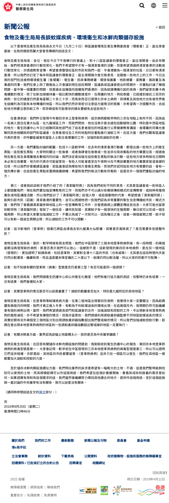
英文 (42, 392)
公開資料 (90, 456)
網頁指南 (36, 487)
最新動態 (67, 440)
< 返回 (160, 27)
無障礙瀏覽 (18, 487)
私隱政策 (33, 495)
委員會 (122, 440)
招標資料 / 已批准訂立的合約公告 (35, 463)
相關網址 (98, 463)
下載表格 (67, 456)
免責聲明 (50, 495)
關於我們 (18, 440)
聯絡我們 (53, 487)
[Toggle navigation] (164, 5)
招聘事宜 (75, 463)
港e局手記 (19, 447)
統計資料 (44, 456)
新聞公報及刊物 (95, 440)
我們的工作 (43, 440)
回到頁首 (160, 473)
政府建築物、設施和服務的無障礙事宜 (134, 456)
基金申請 (143, 440)
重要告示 (16, 495)
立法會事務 (20, 456)
